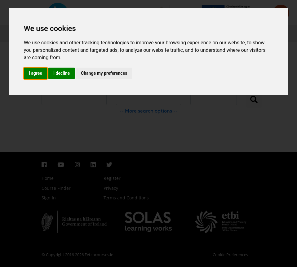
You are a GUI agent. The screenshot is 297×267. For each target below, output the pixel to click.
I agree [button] (35, 73)
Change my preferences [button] (104, 73)
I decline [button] (61, 73)
